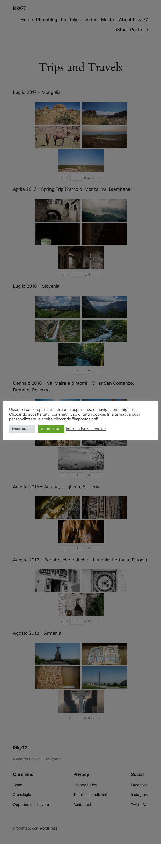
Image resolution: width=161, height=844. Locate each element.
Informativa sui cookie (86, 429)
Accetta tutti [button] (51, 429)
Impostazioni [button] (22, 429)
